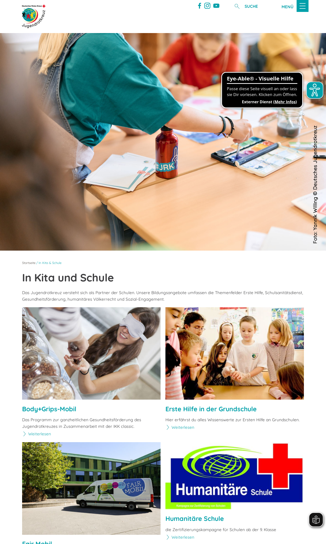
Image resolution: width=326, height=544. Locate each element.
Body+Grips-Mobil (50, 409)
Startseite (28, 263)
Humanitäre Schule (195, 519)
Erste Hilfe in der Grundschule (212, 409)
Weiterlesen (39, 434)
